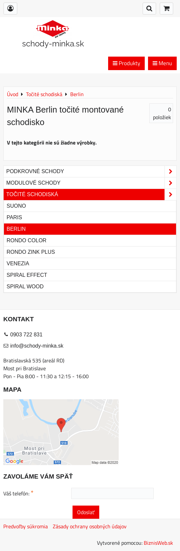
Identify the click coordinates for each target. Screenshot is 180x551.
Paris (14, 217)
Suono (16, 206)
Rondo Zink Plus (31, 252)
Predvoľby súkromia (25, 526)
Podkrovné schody (91, 171)
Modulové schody (91, 183)
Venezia (18, 263)
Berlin (16, 229)
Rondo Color (26, 240)
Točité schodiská (91, 194)
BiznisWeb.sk (158, 543)
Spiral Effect (27, 275)
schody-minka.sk (53, 43)
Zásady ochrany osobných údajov (90, 526)
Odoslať (86, 512)
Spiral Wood (25, 286)
